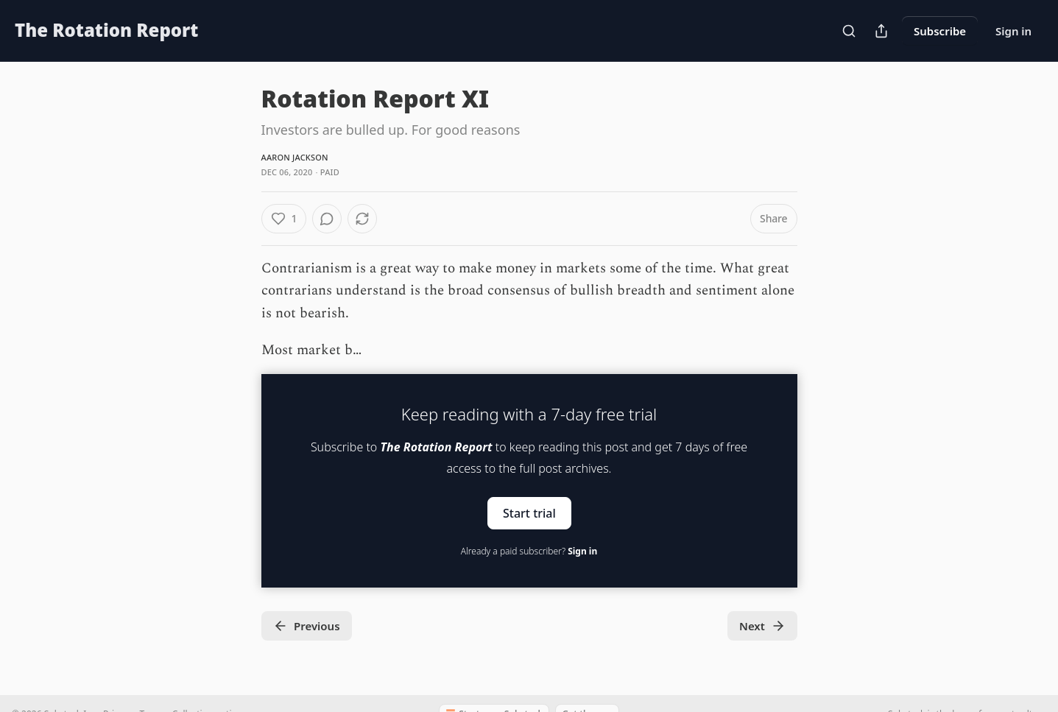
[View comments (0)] (327, 218)
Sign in (1013, 31)
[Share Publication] (881, 31)
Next (762, 625)
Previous (306, 625)
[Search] (849, 31)
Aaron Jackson (294, 157)
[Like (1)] (284, 218)
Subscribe (940, 31)
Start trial (529, 512)
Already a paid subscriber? (529, 551)
